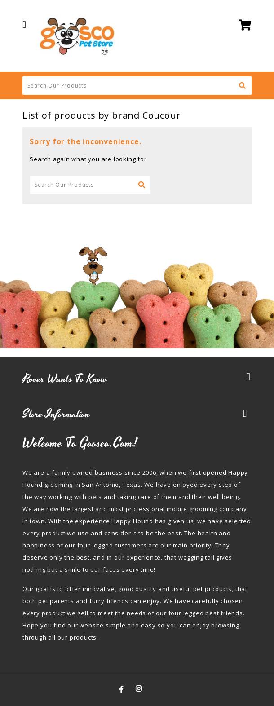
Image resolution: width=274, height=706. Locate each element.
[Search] (137, 85)
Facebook (121, 689)
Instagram (139, 689)
